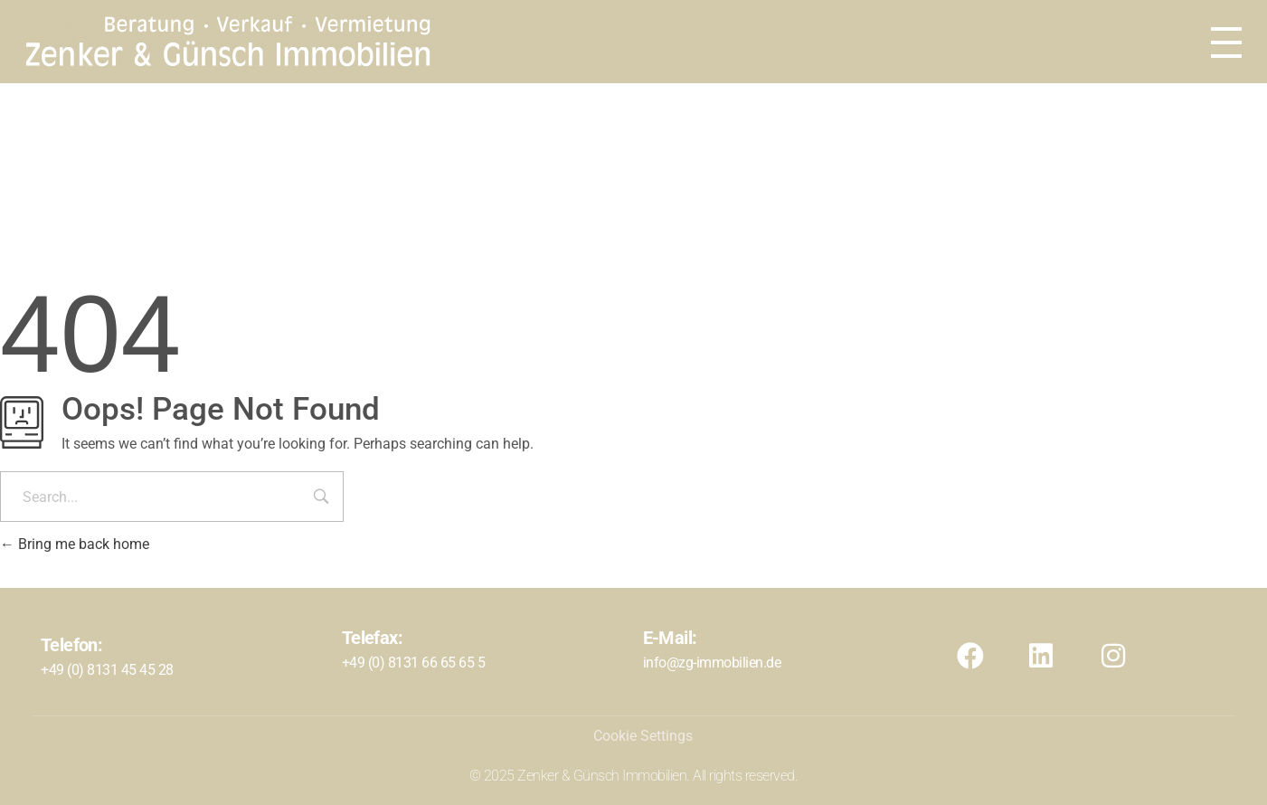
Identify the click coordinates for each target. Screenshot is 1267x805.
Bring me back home (74, 544)
